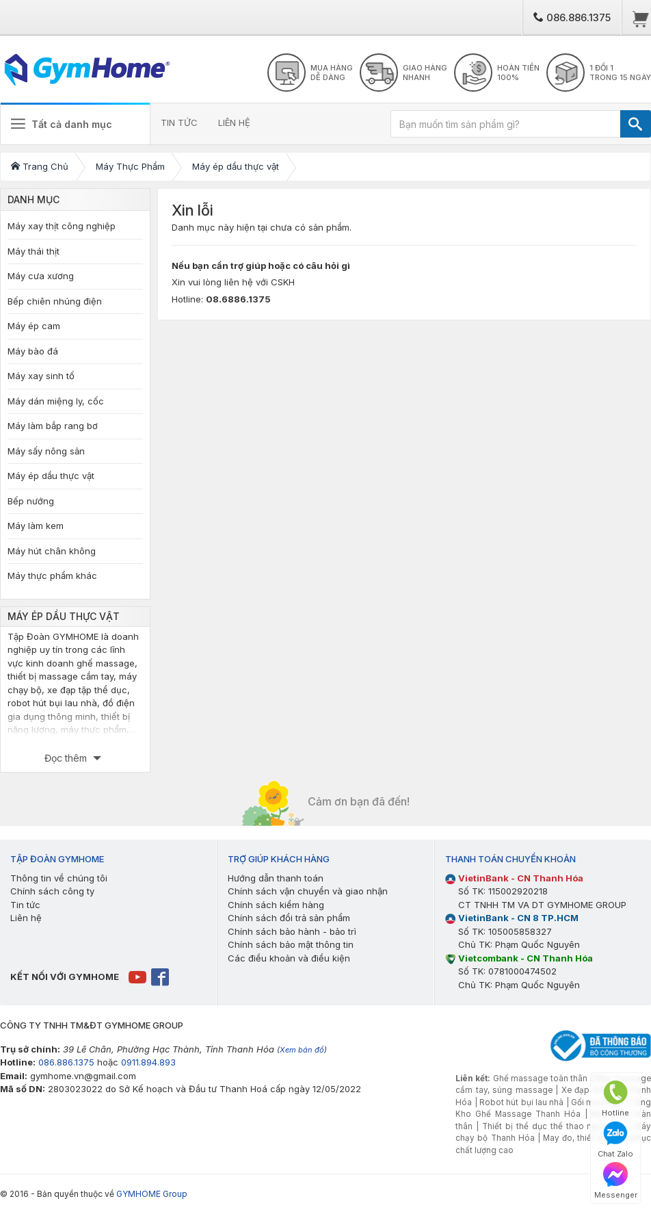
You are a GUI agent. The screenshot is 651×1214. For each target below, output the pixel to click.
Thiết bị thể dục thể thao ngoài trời (553, 1126)
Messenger (615, 1181)
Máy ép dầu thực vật (51, 475)
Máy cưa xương (41, 275)
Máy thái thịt (33, 251)
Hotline (615, 1099)
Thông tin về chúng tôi (58, 878)
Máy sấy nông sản (46, 450)
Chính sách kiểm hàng (276, 904)
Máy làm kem (36, 525)
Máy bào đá (33, 351)
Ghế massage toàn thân (540, 1078)
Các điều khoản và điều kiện (289, 958)
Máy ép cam (34, 325)
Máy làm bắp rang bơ (53, 425)
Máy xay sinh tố (41, 375)
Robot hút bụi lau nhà (521, 1102)
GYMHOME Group (151, 1194)
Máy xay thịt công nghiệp (62, 225)
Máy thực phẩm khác (52, 575)
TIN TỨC (179, 122)
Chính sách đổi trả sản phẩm (289, 917)
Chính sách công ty (52, 891)
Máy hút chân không (52, 550)
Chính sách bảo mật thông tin (291, 944)
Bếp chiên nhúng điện (55, 301)
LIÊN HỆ (234, 122)
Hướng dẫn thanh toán (275, 878)
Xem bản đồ (302, 1050)
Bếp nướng (31, 500)
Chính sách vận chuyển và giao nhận (308, 891)
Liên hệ (26, 917)
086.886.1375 (572, 17)
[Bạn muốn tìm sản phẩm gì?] (505, 124)
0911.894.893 (148, 1062)
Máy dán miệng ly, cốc (56, 401)
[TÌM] (635, 124)
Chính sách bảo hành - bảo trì (292, 931)
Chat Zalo (615, 1140)
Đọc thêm (67, 758)
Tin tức (25, 904)
